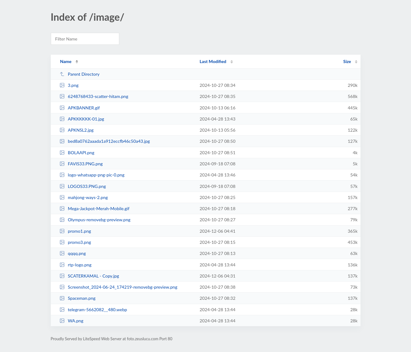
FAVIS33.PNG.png (81, 163)
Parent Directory (79, 74)
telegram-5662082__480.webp (93, 309)
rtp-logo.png (75, 264)
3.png (69, 85)
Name (66, 61)
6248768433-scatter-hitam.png (93, 96)
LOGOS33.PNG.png (82, 186)
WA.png (71, 320)
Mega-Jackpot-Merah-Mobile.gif (94, 208)
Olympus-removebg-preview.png (95, 219)
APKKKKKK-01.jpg (81, 118)
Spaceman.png (77, 298)
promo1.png (75, 231)
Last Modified (213, 61)
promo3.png (75, 242)
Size (347, 61)
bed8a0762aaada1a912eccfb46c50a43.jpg (104, 141)
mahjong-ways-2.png (83, 197)
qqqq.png (72, 253)
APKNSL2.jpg (76, 130)
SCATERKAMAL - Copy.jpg (89, 275)
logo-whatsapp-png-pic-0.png (92, 174)
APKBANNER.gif (79, 107)
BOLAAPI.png (76, 152)
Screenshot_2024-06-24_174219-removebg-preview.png (118, 287)
